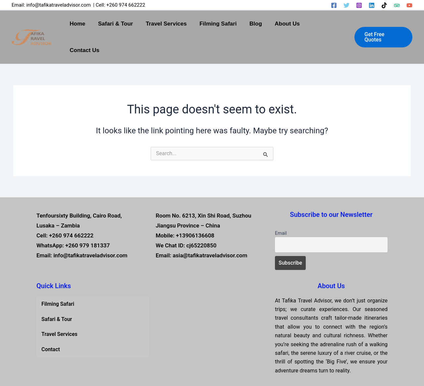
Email (281, 207)
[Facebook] (334, 5)
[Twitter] (346, 5)
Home (86, 24)
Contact (50, 323)
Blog (258, 24)
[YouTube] (409, 5)
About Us (288, 24)
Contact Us (327, 24)
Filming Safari (222, 24)
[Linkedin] (372, 5)
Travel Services (172, 24)
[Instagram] (359, 5)
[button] (383, 24)
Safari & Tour (122, 24)
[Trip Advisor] (397, 5)
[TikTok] (384, 5)
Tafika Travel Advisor (249, 369)
